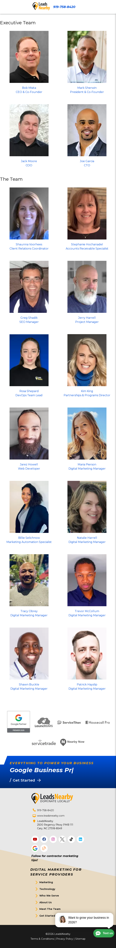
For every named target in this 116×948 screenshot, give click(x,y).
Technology (47, 889)
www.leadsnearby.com (51, 815)
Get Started (47, 915)
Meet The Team (50, 909)
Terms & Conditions (42, 938)
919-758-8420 (64, 7)
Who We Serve (49, 895)
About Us (45, 902)
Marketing (46, 882)
